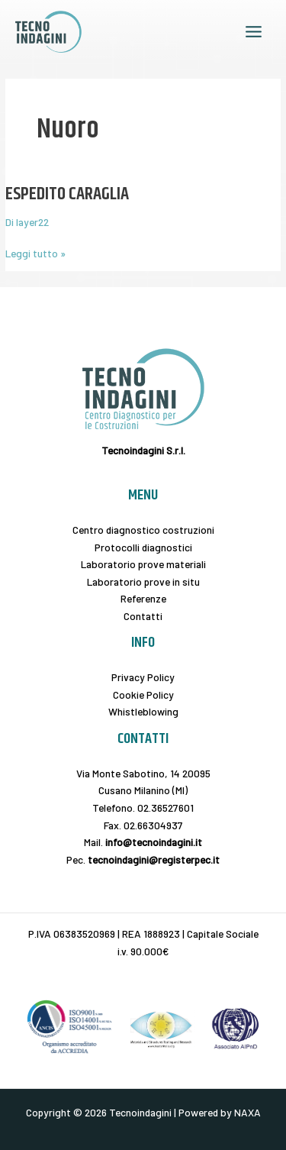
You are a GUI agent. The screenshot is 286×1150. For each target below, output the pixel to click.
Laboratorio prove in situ (143, 581)
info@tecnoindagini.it (153, 841)
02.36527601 (165, 807)
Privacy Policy (143, 676)
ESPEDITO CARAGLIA (67, 194)
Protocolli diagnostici (143, 547)
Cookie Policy (143, 694)
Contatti (143, 615)
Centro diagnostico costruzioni (143, 529)
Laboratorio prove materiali (143, 563)
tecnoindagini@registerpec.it (154, 859)
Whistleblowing (143, 711)
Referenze (143, 598)
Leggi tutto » (35, 252)
